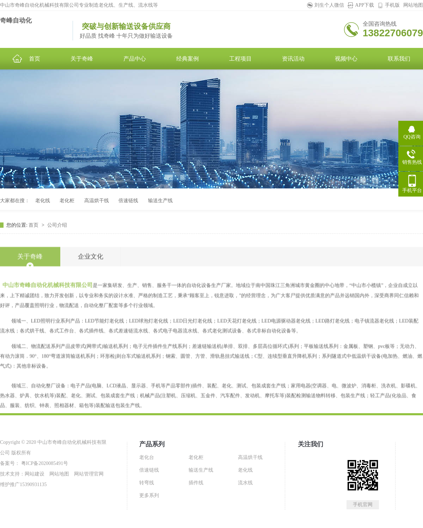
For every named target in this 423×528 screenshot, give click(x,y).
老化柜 (67, 200)
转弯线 (146, 482)
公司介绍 (57, 243)
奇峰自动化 (16, 20)
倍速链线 (128, 200)
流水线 (245, 482)
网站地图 (413, 5)
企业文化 (90, 292)
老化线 (42, 200)
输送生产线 (160, 200)
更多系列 (149, 495)
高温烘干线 (96, 200)
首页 (34, 243)
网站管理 (84, 474)
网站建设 (34, 474)
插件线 (196, 482)
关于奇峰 (30, 292)
